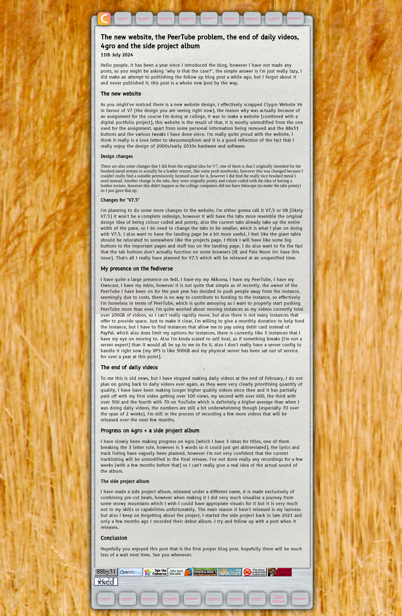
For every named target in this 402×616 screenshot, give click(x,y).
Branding (187, 18)
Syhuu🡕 (209, 18)
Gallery (144, 18)
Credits (274, 18)
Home (123, 18)
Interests (252, 18)
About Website (278, 599)
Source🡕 (295, 18)
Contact (230, 18)
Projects (165, 18)
